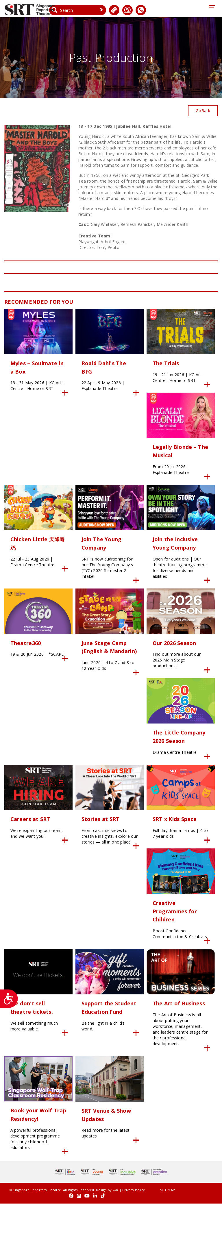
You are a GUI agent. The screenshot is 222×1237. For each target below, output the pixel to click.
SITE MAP (146, 1224)
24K (110, 1224)
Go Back (202, 112)
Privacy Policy (15, 1229)
